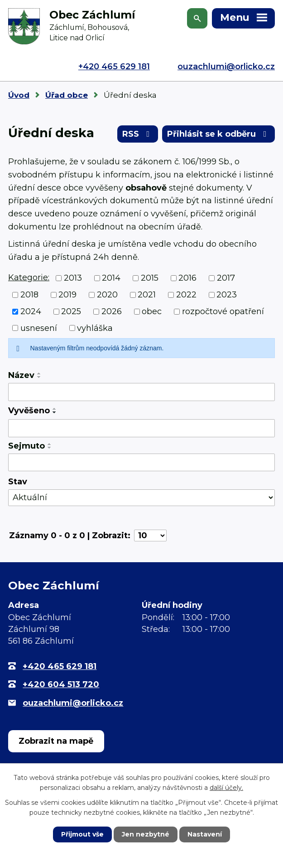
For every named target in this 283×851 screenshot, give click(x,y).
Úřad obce (66, 95)
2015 (149, 278)
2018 (29, 295)
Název (21, 375)
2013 (73, 278)
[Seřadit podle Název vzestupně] (39, 373)
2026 (111, 311)
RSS (137, 134)
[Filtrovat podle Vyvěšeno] (141, 428)
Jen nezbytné (145, 834)
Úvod (18, 95)
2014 (111, 278)
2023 (226, 295)
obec (152, 311)
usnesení (38, 328)
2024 (30, 311)
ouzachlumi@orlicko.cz (226, 67)
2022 (186, 295)
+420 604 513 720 (61, 684)
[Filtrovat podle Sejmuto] (141, 463)
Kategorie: (28, 277)
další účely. (226, 788)
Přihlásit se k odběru (218, 134)
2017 (226, 278)
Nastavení (204, 834)
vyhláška (95, 328)
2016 (187, 278)
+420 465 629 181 (114, 67)
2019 (67, 295)
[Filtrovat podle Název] (141, 392)
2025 (71, 311)
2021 (147, 295)
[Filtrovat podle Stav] (141, 497)
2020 (107, 295)
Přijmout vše (82, 834)
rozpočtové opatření (223, 311)
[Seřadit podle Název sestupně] (39, 377)
